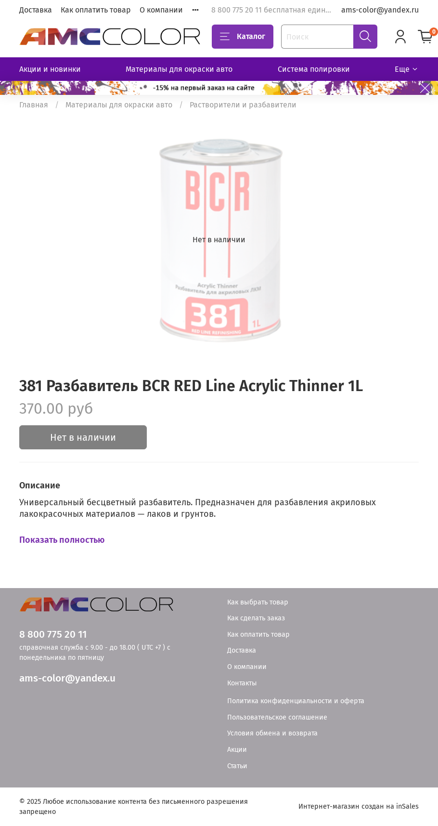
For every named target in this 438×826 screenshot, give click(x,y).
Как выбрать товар (257, 602)
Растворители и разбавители (243, 104)
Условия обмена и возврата (272, 733)
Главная (33, 104)
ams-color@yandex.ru (380, 9)
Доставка (35, 9)
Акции (237, 750)
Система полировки (314, 69)
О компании (161, 9)
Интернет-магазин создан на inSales (358, 806)
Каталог (242, 36)
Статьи (237, 766)
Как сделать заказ (256, 618)
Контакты (242, 683)
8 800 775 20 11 (53, 635)
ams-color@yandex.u (67, 678)
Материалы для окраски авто (179, 69)
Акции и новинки (50, 69)
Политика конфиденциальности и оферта (295, 701)
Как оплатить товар (96, 9)
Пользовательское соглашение (277, 717)
